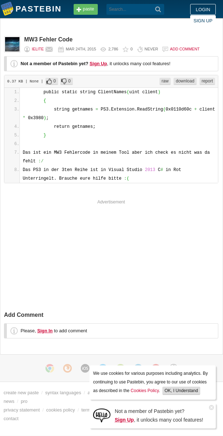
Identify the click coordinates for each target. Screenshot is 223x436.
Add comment (185, 49)
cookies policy (60, 410)
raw (165, 81)
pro (24, 401)
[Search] (158, 9)
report (207, 81)
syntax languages (63, 392)
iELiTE (38, 49)
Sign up (203, 20)
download (185, 81)
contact (11, 418)
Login (203, 9)
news (9, 401)
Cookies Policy (145, 390)
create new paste (21, 392)
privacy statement (22, 410)
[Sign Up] (101, 415)
